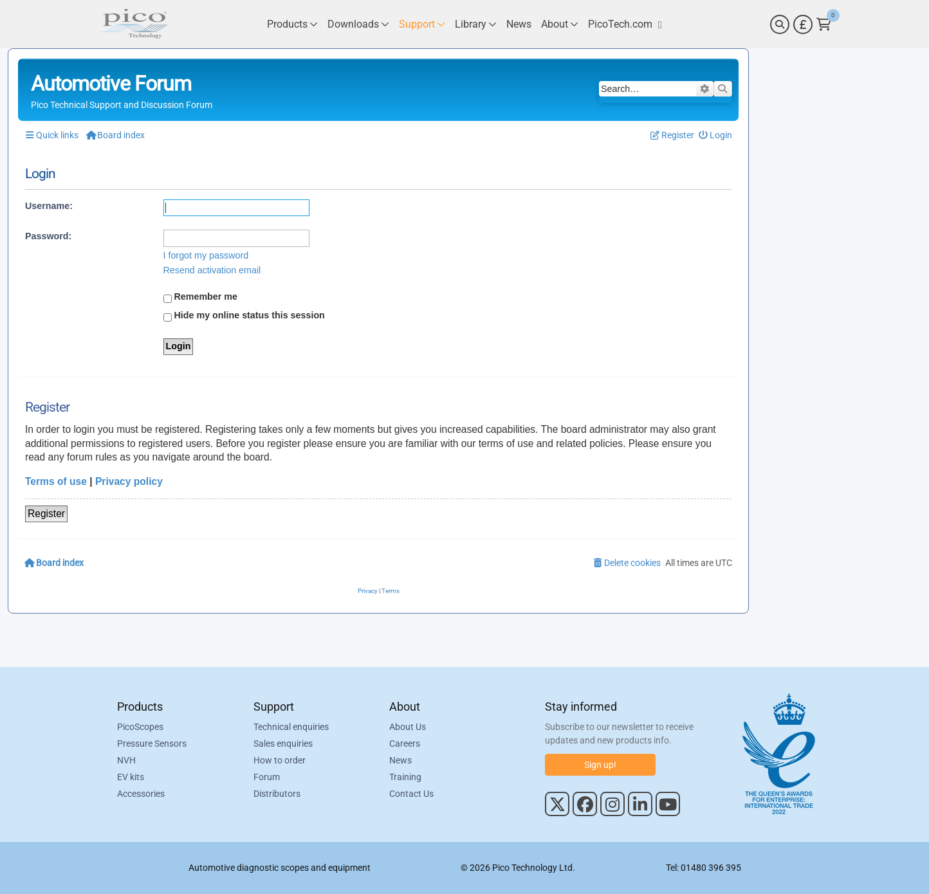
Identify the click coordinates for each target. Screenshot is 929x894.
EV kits (130, 777)
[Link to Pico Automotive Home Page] (133, 24)
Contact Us (411, 794)
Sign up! (600, 765)
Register (46, 513)
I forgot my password (206, 255)
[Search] (779, 24)
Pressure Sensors (152, 743)
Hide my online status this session (244, 316)
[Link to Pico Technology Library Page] (476, 24)
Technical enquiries (291, 727)
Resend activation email (212, 270)
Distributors (276, 794)
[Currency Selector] (803, 24)
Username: (49, 206)
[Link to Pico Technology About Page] (559, 24)
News (400, 760)
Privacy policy (129, 481)
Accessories (141, 794)
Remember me (200, 297)
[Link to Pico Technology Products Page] (292, 24)
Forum (266, 777)
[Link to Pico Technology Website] (624, 24)
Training (405, 777)
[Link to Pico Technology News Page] (518, 24)
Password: (48, 236)
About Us (407, 727)
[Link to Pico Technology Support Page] (422, 24)
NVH (126, 760)
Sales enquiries (283, 743)
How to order (279, 760)
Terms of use (56, 481)
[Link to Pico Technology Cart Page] (823, 24)
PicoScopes (140, 727)
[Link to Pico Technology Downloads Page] (358, 24)
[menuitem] (716, 135)
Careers (404, 743)
